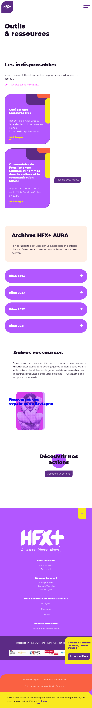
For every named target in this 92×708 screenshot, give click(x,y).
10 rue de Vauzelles (46, 586)
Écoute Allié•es (79, 656)
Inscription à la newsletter (46, 629)
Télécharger (16, 137)
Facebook (46, 609)
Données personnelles (55, 680)
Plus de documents (68, 180)
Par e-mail (46, 569)
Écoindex (42, 701)
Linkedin (46, 615)
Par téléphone (46, 566)
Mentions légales (31, 680)
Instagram (46, 604)
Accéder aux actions (58, 474)
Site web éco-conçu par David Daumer (44, 686)
